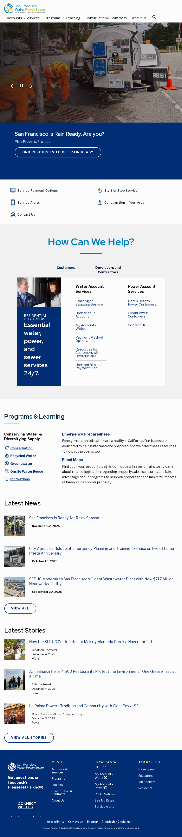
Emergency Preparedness (86, 434)
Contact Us (136, 325)
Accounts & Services (23, 18)
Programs (52, 18)
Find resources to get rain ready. (58, 152)
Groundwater (21, 464)
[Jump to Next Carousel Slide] (31, 85)
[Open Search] (154, 18)
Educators (145, 776)
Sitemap (92, 821)
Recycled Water (23, 456)
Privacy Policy (50, 828)
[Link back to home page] (87, 8)
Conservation (21, 448)
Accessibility (55, 821)
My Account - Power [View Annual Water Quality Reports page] (104, 786)
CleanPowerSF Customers (139, 314)
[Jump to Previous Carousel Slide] (11, 85)
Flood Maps (72, 460)
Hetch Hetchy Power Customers (142, 302)
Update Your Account (85, 314)
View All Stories (29, 737)
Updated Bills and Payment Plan (89, 366)
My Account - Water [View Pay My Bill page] (104, 776)
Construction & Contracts (106, 18)
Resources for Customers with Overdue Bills (88, 352)
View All (20, 608)
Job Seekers (146, 782)
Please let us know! (25, 787)
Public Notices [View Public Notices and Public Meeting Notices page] (105, 794)
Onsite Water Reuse (26, 471)
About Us (139, 18)
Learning (73, 18)
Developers (146, 769)
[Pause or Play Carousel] (21, 85)
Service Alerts (104, 807)
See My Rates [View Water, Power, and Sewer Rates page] (104, 800)
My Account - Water (86, 327)
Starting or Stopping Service (89, 302)
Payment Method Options (89, 339)
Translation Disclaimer (117, 821)
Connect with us (27, 805)
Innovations (20, 479)
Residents (145, 788)
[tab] (66, 270)
